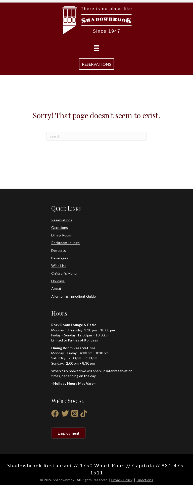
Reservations (61, 220)
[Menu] (96, 48)
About (56, 288)
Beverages (59, 258)
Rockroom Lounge (65, 242)
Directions (145, 480)
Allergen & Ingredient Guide (73, 296)
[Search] (96, 136)
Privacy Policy (121, 480)
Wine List (58, 265)
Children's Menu (64, 273)
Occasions (59, 227)
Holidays (58, 281)
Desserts (58, 250)
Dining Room (61, 235)
